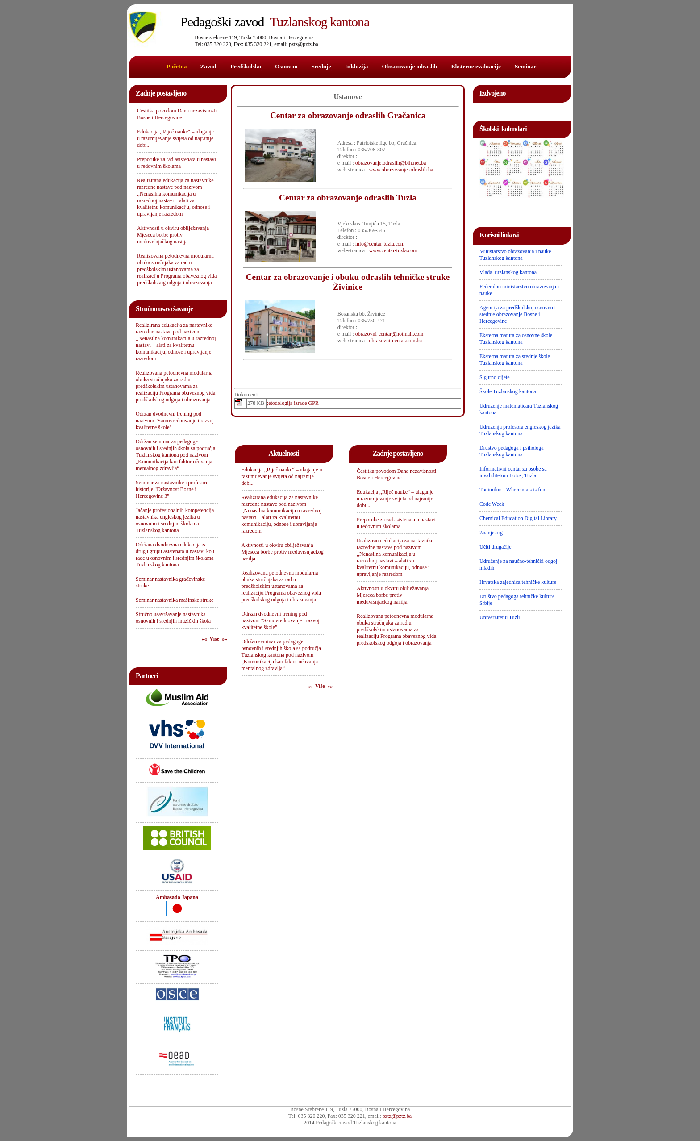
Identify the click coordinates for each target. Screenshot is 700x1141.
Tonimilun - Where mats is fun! (513, 490)
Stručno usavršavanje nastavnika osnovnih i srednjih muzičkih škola (173, 617)
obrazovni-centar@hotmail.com (389, 334)
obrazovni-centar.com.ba (395, 340)
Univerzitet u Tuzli (499, 617)
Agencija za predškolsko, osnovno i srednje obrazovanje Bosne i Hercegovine (517, 314)
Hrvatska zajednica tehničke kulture (517, 582)
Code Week (491, 504)
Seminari (526, 66)
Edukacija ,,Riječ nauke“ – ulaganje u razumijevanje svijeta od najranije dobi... (175, 138)
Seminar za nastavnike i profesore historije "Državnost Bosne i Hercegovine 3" (172, 489)
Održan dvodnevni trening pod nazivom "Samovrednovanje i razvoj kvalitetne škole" (175, 420)
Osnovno (286, 66)
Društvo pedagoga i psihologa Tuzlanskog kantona (511, 451)
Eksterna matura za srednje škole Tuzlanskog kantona (514, 359)
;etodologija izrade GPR (293, 403)
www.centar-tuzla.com (393, 250)
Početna (177, 66)
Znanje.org (491, 532)
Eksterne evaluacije (476, 66)
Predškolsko (245, 66)
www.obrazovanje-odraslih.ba (401, 170)
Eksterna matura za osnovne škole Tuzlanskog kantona (515, 338)
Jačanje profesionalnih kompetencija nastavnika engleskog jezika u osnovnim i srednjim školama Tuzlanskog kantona (175, 520)
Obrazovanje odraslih (409, 66)
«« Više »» (214, 639)
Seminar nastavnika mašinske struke (174, 600)
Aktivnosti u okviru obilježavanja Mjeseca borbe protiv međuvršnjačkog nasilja (173, 235)
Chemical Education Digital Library (518, 518)
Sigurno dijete (494, 377)
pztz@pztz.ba (397, 1116)
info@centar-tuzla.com (379, 244)
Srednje (321, 66)
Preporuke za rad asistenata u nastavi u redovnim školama (176, 162)
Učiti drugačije (495, 547)
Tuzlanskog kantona (274, 21)
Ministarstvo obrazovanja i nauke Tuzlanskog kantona (515, 254)
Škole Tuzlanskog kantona (507, 391)
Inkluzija (356, 66)
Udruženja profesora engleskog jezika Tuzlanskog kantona (520, 430)
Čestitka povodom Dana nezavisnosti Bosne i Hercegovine (177, 114)
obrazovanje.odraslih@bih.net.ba (390, 163)
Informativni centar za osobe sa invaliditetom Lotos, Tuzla (513, 472)
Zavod (208, 66)
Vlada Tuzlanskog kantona (508, 272)
